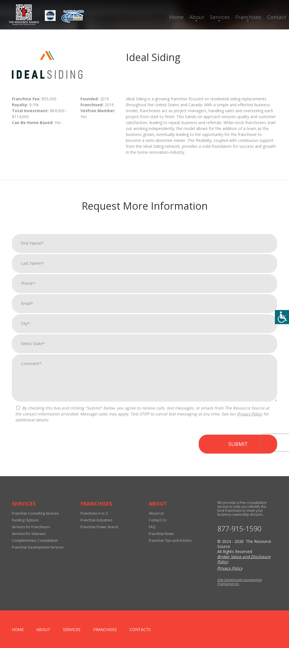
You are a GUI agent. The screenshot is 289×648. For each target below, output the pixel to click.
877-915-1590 (239, 528)
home (18, 629)
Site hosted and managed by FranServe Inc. (239, 581)
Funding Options (25, 520)
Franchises (248, 17)
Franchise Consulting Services (35, 513)
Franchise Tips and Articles (170, 540)
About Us (156, 513)
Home (176, 17)
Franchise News (161, 533)
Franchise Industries (96, 520)
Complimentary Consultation (35, 540)
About (196, 17)
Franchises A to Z (94, 513)
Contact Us (157, 520)
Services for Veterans (28, 533)
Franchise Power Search (99, 527)
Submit (238, 451)
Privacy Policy (249, 421)
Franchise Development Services (38, 547)
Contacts (140, 629)
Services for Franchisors (31, 527)
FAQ (152, 527)
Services (220, 17)
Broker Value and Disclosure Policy (244, 559)
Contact (276, 17)
